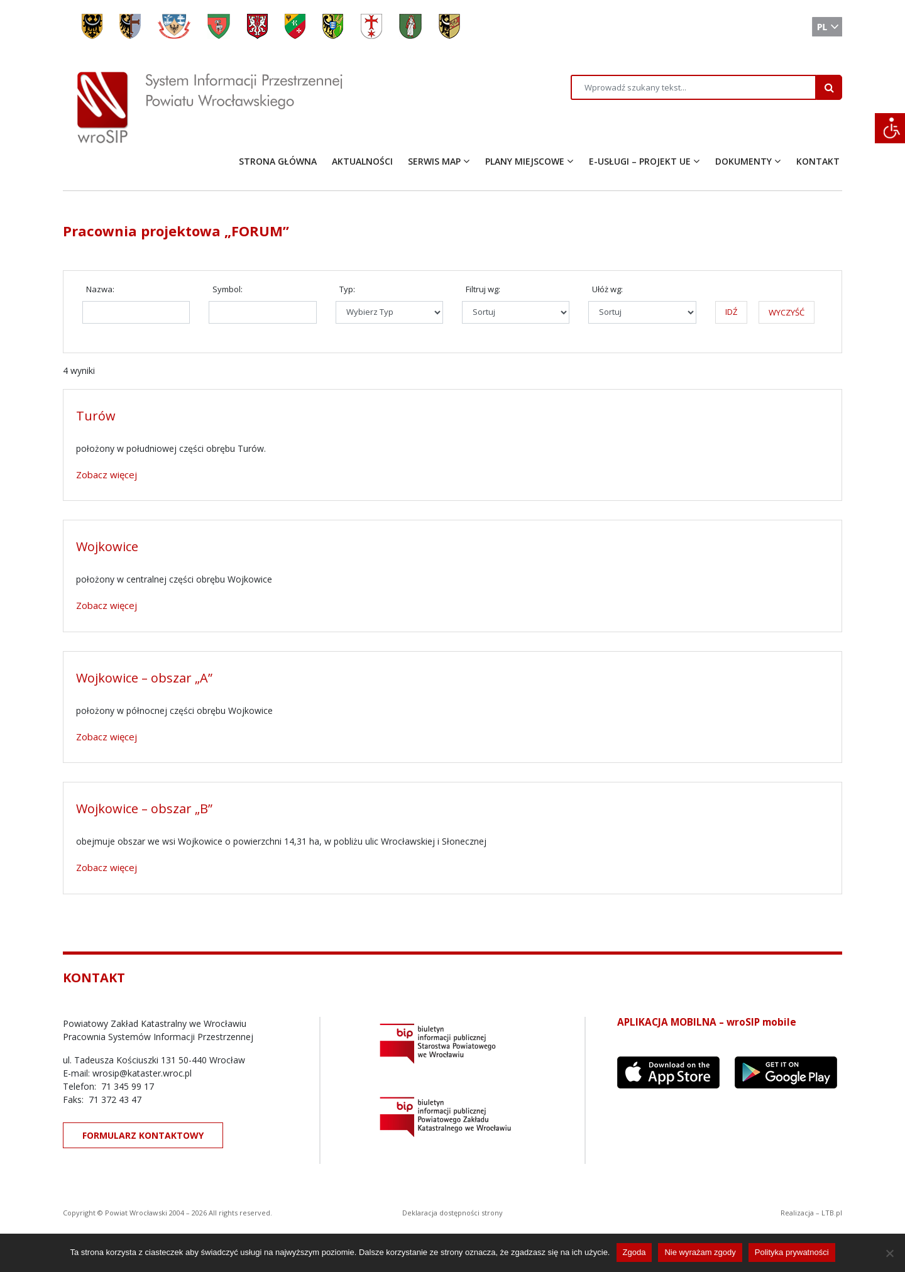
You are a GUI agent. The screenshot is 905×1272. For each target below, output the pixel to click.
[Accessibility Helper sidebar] (890, 128)
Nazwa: (100, 289)
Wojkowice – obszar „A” (144, 677)
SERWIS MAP (434, 161)
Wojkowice (107, 546)
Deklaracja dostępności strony (452, 1212)
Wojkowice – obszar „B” (144, 808)
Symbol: (227, 289)
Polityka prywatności (792, 1252)
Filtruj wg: (483, 289)
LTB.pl (831, 1212)
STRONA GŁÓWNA (278, 161)
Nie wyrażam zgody (699, 1252)
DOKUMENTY (743, 161)
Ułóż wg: (607, 289)
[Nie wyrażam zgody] (889, 1253)
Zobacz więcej (106, 474)
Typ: (347, 289)
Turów (96, 415)
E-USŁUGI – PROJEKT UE (640, 161)
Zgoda (634, 1252)
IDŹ (731, 311)
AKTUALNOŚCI (362, 161)
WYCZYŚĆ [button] (786, 312)
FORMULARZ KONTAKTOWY (143, 1135)
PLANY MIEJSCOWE (524, 161)
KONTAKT (818, 161)
